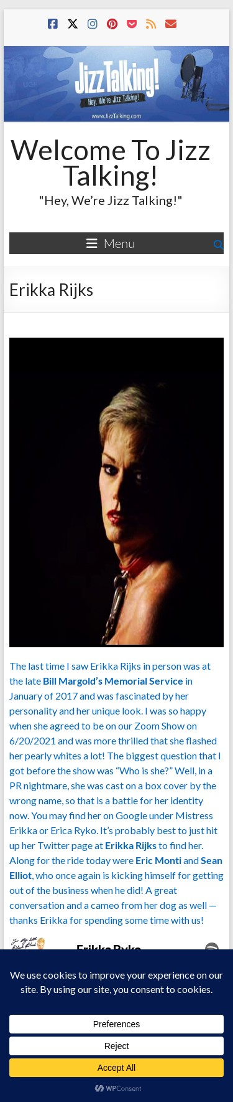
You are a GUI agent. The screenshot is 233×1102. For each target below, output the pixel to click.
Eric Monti (158, 860)
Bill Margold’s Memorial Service (113, 680)
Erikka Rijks (131, 845)
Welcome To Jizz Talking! (111, 162)
